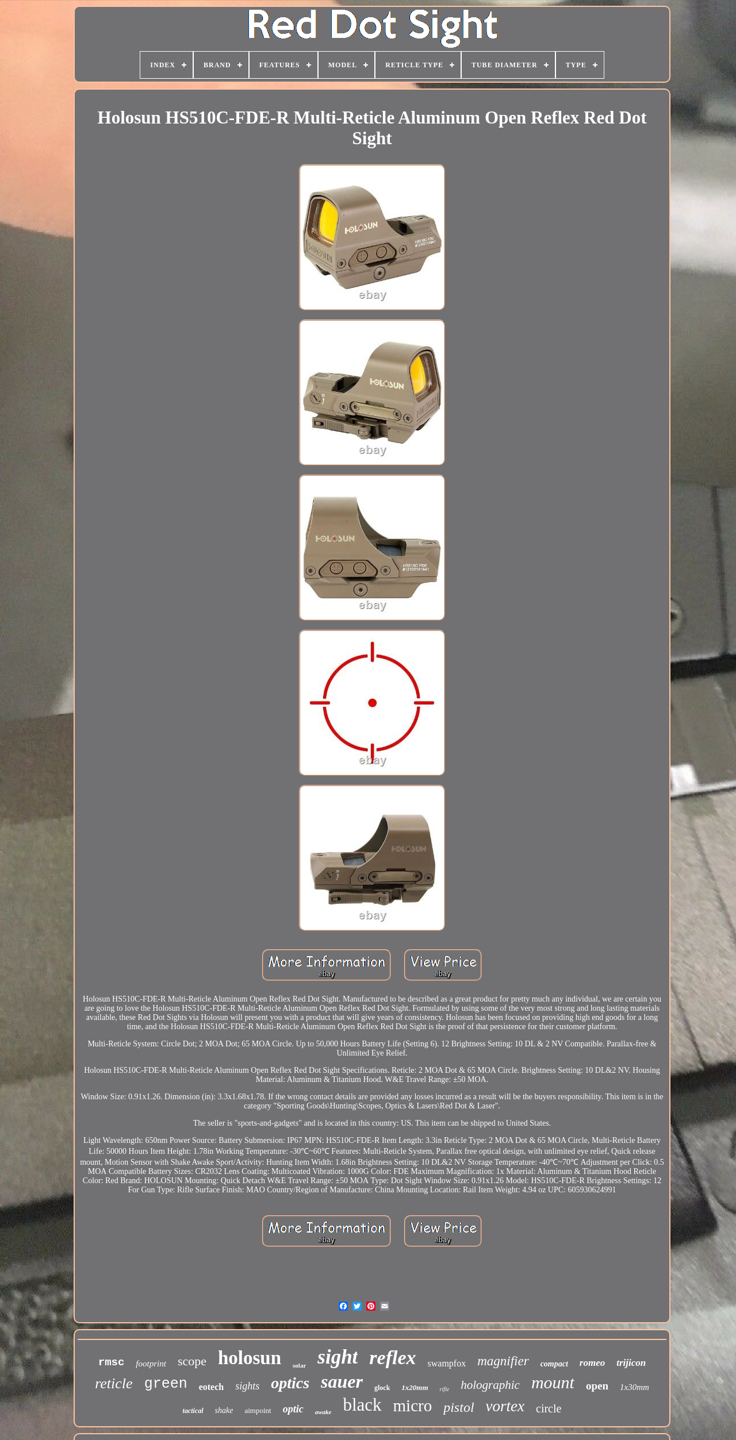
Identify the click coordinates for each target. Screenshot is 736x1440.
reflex (392, 1357)
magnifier (502, 1361)
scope (192, 1361)
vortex (505, 1406)
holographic (490, 1385)
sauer (342, 1381)
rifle (445, 1389)
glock (382, 1388)
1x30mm (634, 1387)
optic (293, 1409)
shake (224, 1410)
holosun (249, 1357)
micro (412, 1405)
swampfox (447, 1363)
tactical (193, 1411)
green (165, 1384)
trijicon (631, 1362)
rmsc (111, 1362)
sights (247, 1386)
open (597, 1386)
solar (299, 1365)
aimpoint (257, 1410)
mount (552, 1382)
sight (337, 1357)
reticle (113, 1383)
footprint (151, 1363)
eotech (211, 1387)
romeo (592, 1362)
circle (548, 1408)
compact (554, 1364)
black (362, 1405)
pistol (458, 1407)
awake (323, 1411)
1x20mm (414, 1387)
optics (290, 1383)
